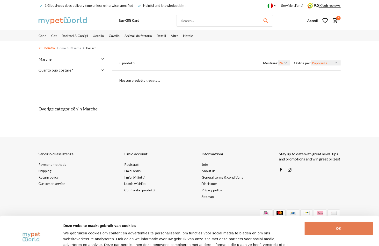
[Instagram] (290, 170)
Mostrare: (270, 63)
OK (339, 201)
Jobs (205, 164)
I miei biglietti (134, 177)
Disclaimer (209, 183)
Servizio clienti (292, 5)
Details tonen (74, 236)
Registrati (131, 164)
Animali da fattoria (138, 36)
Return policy (48, 177)
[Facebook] (281, 170)
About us (209, 171)
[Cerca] (224, 21)
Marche (78, 48)
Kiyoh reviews (330, 5)
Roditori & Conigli (75, 36)
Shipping (44, 171)
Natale (188, 36)
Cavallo (114, 36)
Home (63, 48)
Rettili (161, 36)
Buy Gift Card (129, 20)
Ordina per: (302, 63)
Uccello (98, 36)
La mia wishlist (135, 183)
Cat (54, 36)
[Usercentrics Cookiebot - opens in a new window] (31, 236)
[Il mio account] (312, 21)
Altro (174, 36)
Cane (42, 36)
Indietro (46, 48)
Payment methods (52, 164)
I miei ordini (132, 171)
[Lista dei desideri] (325, 20)
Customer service (51, 183)
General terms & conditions (222, 177)
